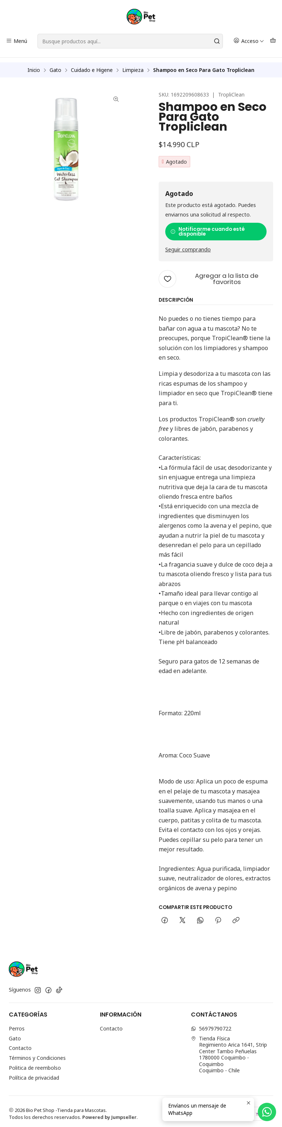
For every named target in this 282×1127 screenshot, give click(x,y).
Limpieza (133, 65)
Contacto (20, 1043)
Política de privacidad (34, 1072)
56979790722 (211, 1023)
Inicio (34, 65)
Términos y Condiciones (37, 1053)
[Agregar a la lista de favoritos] (216, 274)
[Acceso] (249, 41)
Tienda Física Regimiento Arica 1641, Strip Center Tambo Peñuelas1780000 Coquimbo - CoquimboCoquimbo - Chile (229, 1049)
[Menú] (16, 41)
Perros (17, 1023)
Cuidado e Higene (92, 65)
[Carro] (273, 41)
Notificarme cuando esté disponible (207, 227)
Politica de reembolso (35, 1062)
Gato (55, 65)
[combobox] (130, 41)
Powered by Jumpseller (109, 1112)
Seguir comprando (188, 245)
